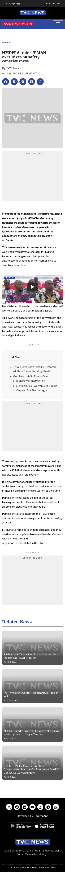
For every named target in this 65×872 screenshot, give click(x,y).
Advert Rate (14, 3)
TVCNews (12, 68)
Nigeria (6, 42)
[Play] (32, 287)
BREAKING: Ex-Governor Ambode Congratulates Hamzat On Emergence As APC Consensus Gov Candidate (31, 769)
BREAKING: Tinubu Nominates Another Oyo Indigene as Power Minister (30, 656)
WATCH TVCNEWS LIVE (18, 24)
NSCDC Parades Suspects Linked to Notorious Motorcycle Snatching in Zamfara (31, 732)
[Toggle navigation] (58, 23)
